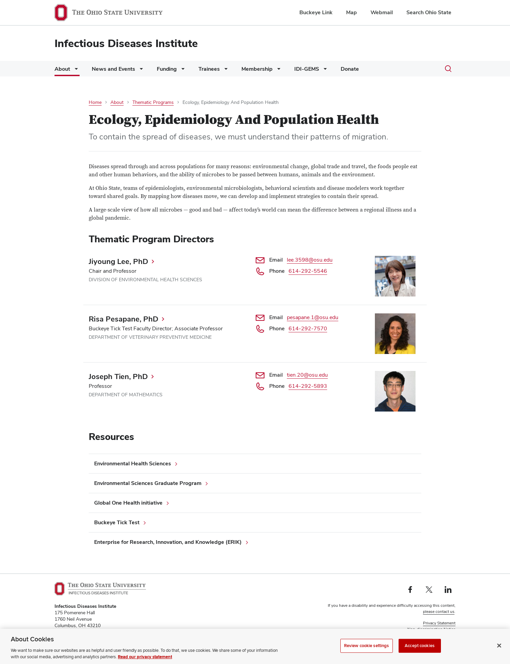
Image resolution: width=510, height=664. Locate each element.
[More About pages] (75, 70)
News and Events (113, 68)
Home (95, 102)
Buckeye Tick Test (117, 522)
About (62, 68)
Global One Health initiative (128, 502)
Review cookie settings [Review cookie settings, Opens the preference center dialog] (366, 653)
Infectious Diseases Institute (126, 43)
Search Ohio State (428, 12)
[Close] (499, 652)
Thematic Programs (153, 102)
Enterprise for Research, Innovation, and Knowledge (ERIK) (168, 542)
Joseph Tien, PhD (118, 376)
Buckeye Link (316, 12)
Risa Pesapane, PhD (123, 319)
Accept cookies (419, 653)
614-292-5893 (308, 386)
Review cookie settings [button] (434, 635)
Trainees (209, 68)
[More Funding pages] (181, 70)
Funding (167, 68)
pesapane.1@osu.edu (312, 317)
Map (351, 12)
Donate (350, 68)
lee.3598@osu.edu (310, 259)
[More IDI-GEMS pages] (323, 70)
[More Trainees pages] (224, 70)
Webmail (381, 12)
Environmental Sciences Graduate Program (147, 483)
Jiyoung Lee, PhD (118, 261)
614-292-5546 (308, 270)
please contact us (438, 611)
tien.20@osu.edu (307, 374)
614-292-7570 (308, 328)
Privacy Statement (439, 623)
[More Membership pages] (277, 70)
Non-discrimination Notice (431, 629)
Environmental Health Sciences (132, 463)
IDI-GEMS (306, 68)
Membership (257, 68)
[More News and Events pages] (140, 70)
